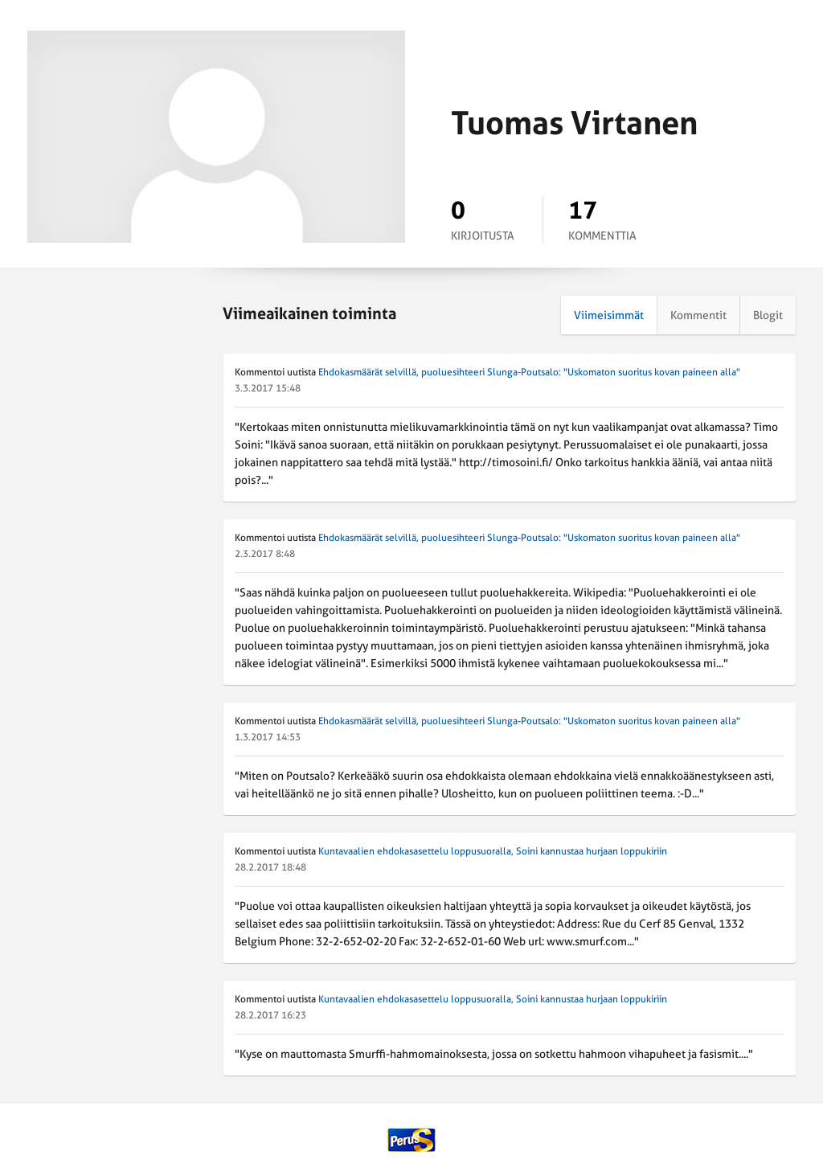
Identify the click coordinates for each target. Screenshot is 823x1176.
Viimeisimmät (609, 315)
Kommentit (698, 315)
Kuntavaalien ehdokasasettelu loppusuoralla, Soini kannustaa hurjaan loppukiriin (492, 851)
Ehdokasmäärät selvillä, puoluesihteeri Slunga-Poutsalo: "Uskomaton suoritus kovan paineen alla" (529, 372)
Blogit (768, 315)
